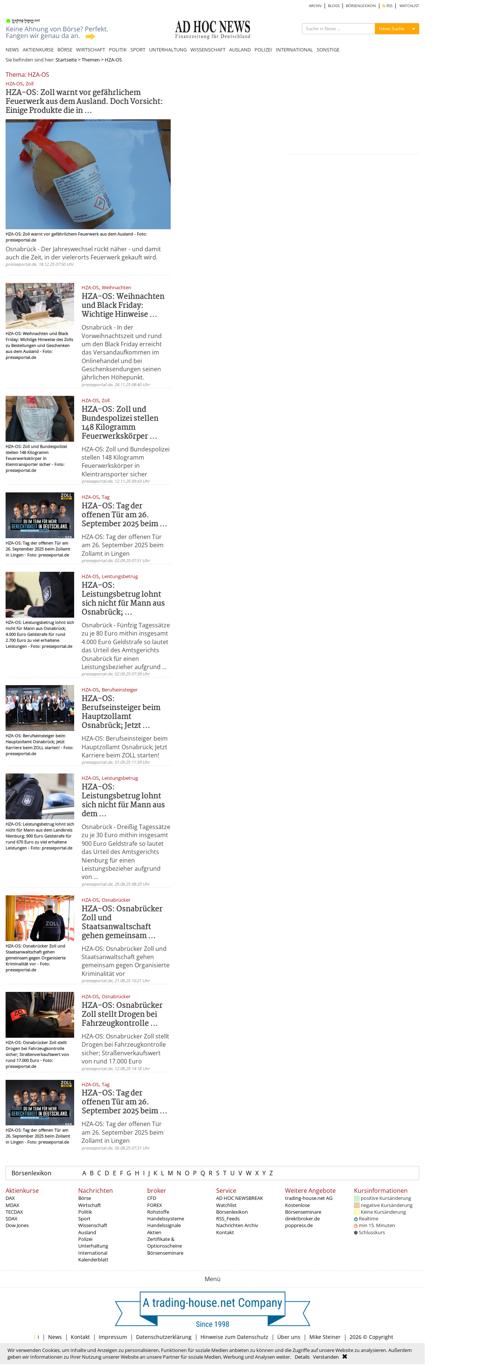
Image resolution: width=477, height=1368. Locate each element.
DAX (10, 1198)
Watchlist (226, 1205)
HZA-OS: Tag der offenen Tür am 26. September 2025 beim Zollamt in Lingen (123, 545)
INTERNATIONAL (294, 49)
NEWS (12, 49)
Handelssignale (164, 1225)
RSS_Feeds (228, 1218)
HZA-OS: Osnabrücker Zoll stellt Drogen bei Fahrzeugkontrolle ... (122, 1015)
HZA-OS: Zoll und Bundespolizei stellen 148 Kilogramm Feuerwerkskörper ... (120, 423)
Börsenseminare (165, 1252)
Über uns (288, 1336)
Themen (91, 59)
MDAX (12, 1205)
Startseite (66, 59)
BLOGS (333, 5)
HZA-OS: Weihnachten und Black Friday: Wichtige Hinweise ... (123, 306)
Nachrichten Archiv (237, 1225)
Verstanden (326, 1356)
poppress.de (299, 1225)
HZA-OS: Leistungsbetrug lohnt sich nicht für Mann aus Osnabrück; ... (123, 599)
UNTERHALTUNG (168, 49)
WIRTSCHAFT (90, 49)
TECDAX (14, 1211)
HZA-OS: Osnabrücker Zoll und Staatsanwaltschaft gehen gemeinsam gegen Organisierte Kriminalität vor (126, 961)
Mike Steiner (325, 1336)
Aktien (154, 1232)
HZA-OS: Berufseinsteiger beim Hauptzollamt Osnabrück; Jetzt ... (121, 712)
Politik (85, 1211)
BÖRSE (64, 49)
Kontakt (225, 1232)
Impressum (113, 1336)
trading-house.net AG (308, 1198)
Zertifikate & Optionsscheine (164, 1242)
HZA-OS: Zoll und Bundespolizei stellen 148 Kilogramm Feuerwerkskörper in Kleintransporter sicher (126, 461)
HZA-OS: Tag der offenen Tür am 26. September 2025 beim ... (124, 515)
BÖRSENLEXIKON (361, 5)
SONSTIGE (328, 49)
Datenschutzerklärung (164, 1336)
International (92, 1252)
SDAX (12, 1218)
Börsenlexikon (31, 1173)
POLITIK (118, 49)
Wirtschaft (89, 1205)
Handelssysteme (165, 1218)
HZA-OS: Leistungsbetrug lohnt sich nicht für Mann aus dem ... (123, 800)
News (55, 1336)
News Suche (391, 28)
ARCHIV (315, 5)
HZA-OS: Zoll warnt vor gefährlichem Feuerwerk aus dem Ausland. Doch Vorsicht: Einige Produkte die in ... (84, 102)
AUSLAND (240, 49)
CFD (151, 1198)
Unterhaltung (93, 1245)
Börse (84, 1198)
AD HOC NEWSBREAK (239, 1198)
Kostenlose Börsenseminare (303, 1208)
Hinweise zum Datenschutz (234, 1336)
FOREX (154, 1205)
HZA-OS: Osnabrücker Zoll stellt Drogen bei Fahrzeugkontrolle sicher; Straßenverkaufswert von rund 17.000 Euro (125, 1048)
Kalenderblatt (93, 1259)
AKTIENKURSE (38, 49)
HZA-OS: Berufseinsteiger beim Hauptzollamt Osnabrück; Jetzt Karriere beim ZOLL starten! (125, 746)
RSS (387, 5)
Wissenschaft (92, 1225)
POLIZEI (263, 49)
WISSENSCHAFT (207, 49)
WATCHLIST (409, 5)
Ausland (87, 1232)
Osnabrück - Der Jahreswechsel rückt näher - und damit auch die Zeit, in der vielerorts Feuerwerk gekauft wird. (83, 253)
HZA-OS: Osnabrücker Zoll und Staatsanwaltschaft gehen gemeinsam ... (122, 922)
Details (302, 1356)
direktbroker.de (302, 1218)
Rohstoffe (158, 1211)
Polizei (85, 1239)
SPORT (137, 49)
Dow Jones (17, 1225)
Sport (84, 1218)
